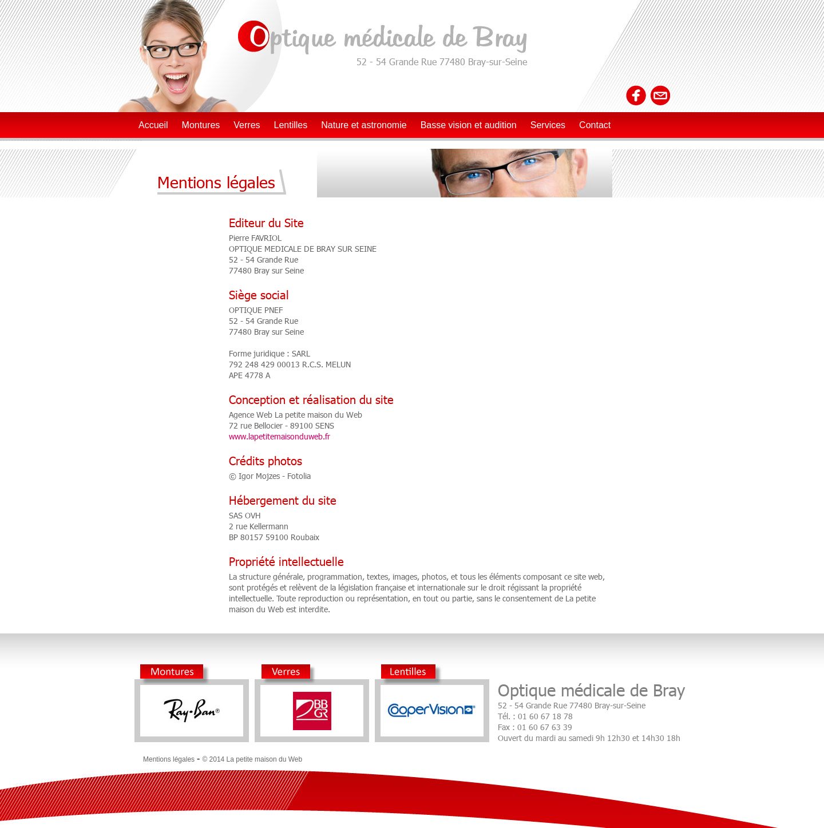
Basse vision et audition (469, 125)
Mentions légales (169, 759)
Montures (201, 125)
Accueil (153, 125)
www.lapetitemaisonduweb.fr (279, 436)
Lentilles (291, 125)
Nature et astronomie (363, 125)
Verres (246, 125)
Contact (595, 125)
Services (547, 125)
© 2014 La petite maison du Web (252, 759)
